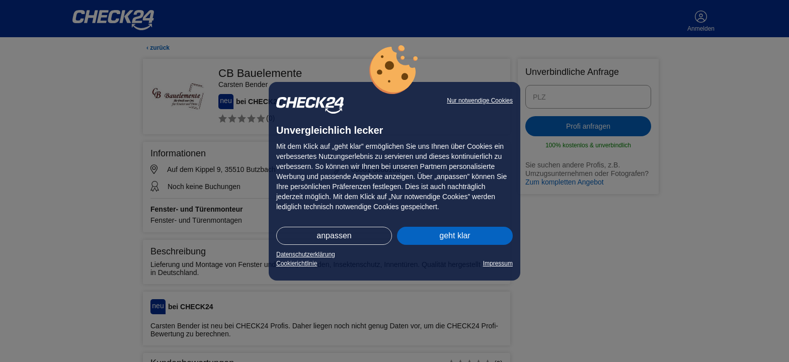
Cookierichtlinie (296, 263)
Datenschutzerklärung (305, 254)
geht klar (454, 235)
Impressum (498, 263)
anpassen (334, 235)
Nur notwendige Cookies (480, 100)
